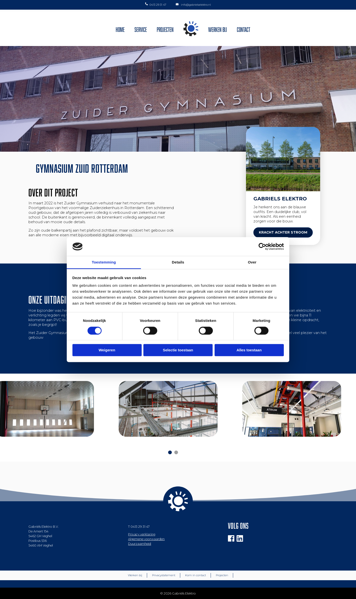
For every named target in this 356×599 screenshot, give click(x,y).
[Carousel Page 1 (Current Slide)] (170, 452)
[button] (345, 7)
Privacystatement (163, 575)
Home (120, 28)
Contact (243, 28)
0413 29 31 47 (140, 526)
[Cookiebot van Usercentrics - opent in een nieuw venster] (262, 246)
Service (140, 28)
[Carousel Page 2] (176, 452)
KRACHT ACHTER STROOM (283, 232)
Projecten (165, 28)
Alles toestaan (249, 350)
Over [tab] (252, 262)
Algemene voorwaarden (146, 539)
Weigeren (107, 350)
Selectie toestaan (178, 350)
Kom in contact (195, 575)
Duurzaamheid (139, 544)
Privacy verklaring (141, 534)
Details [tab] (178, 262)
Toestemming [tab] (104, 262)
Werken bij (217, 28)
